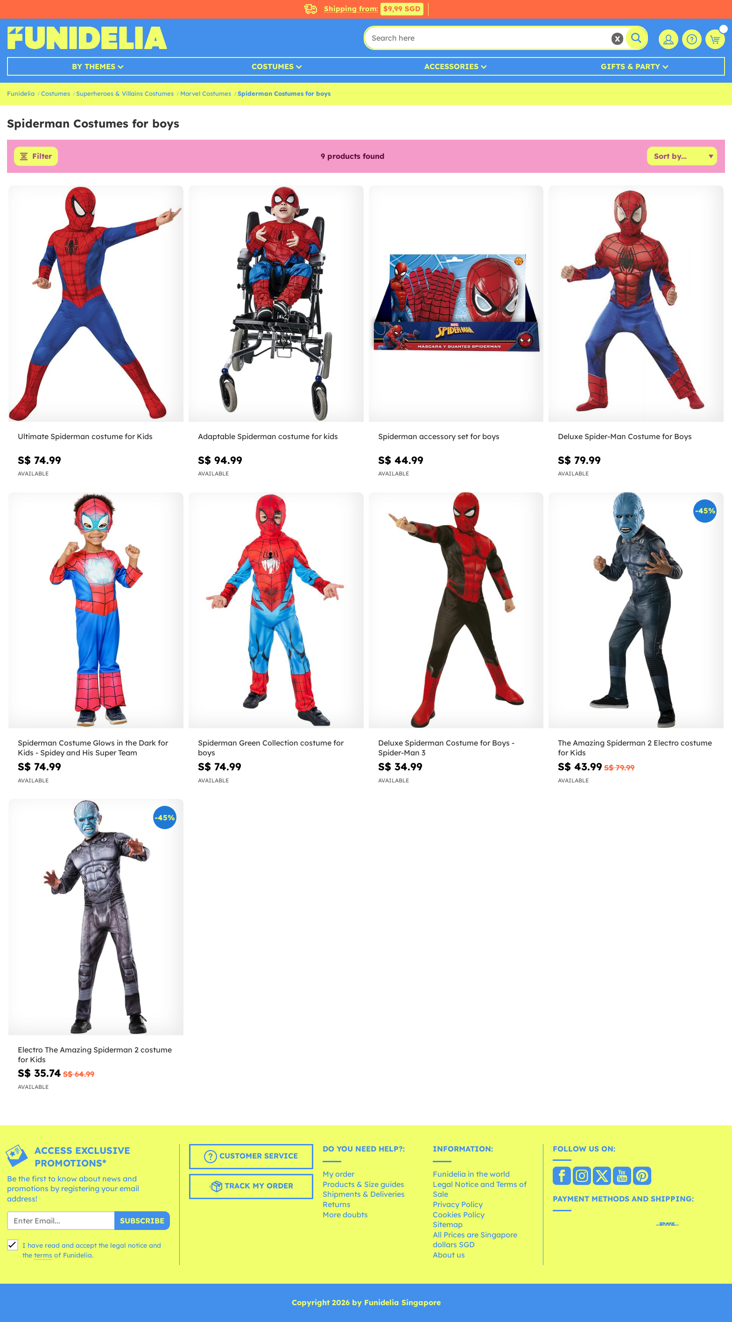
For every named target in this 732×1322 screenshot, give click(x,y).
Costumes (273, 66)
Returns (337, 1204)
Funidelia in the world (471, 1174)
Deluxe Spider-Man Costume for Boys (625, 436)
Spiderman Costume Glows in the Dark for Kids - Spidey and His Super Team (93, 748)
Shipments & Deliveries (364, 1194)
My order (338, 1174)
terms (43, 1255)
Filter (42, 156)
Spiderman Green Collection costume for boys (271, 748)
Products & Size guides (363, 1184)
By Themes (93, 66)
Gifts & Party (630, 66)
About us (449, 1254)
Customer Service (251, 1156)
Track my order (251, 1186)
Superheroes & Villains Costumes (125, 93)
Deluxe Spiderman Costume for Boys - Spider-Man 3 (446, 748)
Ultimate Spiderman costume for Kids (85, 436)
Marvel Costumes (205, 93)
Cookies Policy (459, 1214)
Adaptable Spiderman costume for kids (268, 436)
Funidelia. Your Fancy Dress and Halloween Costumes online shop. (87, 38)
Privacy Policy (458, 1204)
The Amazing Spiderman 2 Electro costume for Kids (635, 748)
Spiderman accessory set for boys (439, 436)
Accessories (451, 66)
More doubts (345, 1214)
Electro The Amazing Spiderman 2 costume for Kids (95, 1054)
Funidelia (21, 93)
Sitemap (448, 1225)
